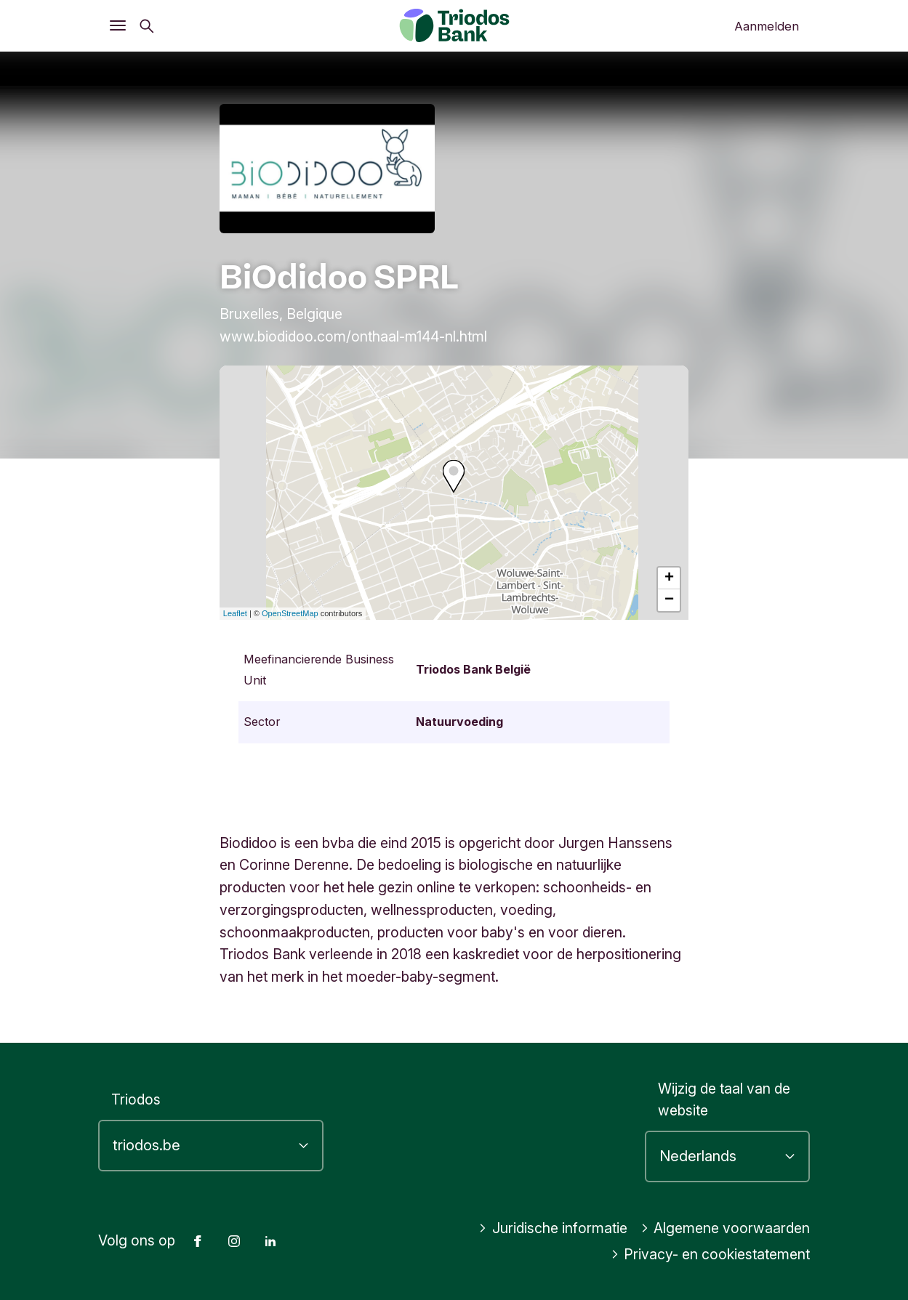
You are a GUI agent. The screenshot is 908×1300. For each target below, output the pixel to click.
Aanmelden (766, 26)
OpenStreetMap (290, 613)
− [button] (669, 600)
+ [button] (669, 578)
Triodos (136, 1099)
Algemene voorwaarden (725, 1228)
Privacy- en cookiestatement (711, 1254)
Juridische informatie (552, 1228)
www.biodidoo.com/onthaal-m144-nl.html (353, 336)
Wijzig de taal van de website (724, 1100)
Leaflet (235, 613)
